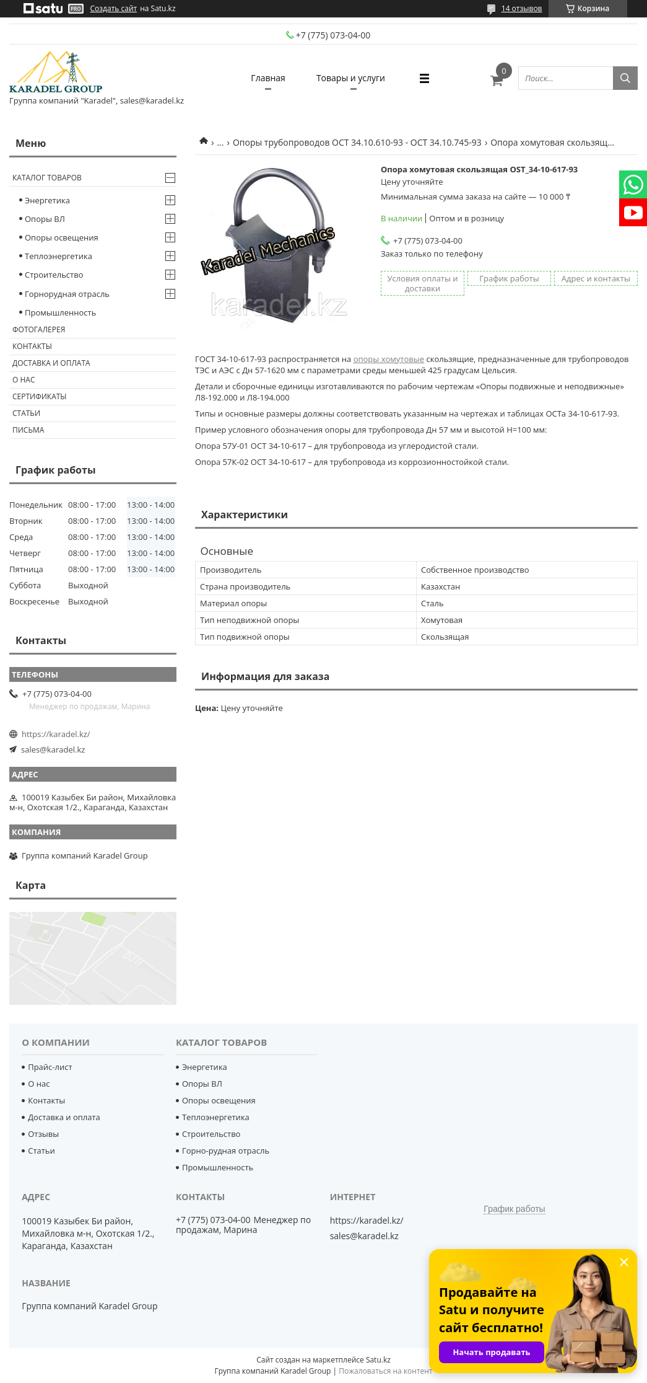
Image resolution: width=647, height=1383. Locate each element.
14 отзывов (522, 8)
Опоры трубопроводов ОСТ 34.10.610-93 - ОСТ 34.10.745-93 (357, 142)
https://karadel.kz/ (56, 734)
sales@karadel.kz (53, 749)
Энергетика (47, 200)
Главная (268, 78)
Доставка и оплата (51, 363)
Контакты (32, 346)
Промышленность (60, 312)
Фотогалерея (38, 329)
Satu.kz (378, 1359)
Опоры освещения (61, 237)
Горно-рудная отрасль (225, 1150)
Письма (28, 430)
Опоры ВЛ (45, 218)
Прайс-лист (50, 1066)
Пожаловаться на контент (385, 1371)
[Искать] (625, 78)
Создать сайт (113, 8)
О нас (23, 379)
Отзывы (43, 1133)
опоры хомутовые (389, 359)
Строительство (54, 274)
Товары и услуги (350, 78)
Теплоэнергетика (58, 256)
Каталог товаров (47, 177)
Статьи (26, 413)
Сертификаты (39, 396)
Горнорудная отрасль (67, 293)
